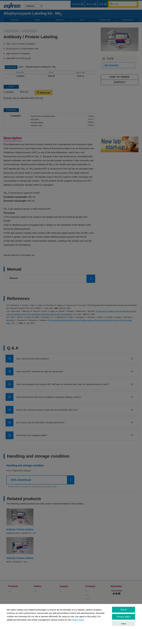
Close (123, 624)
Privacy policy (77, 620)
